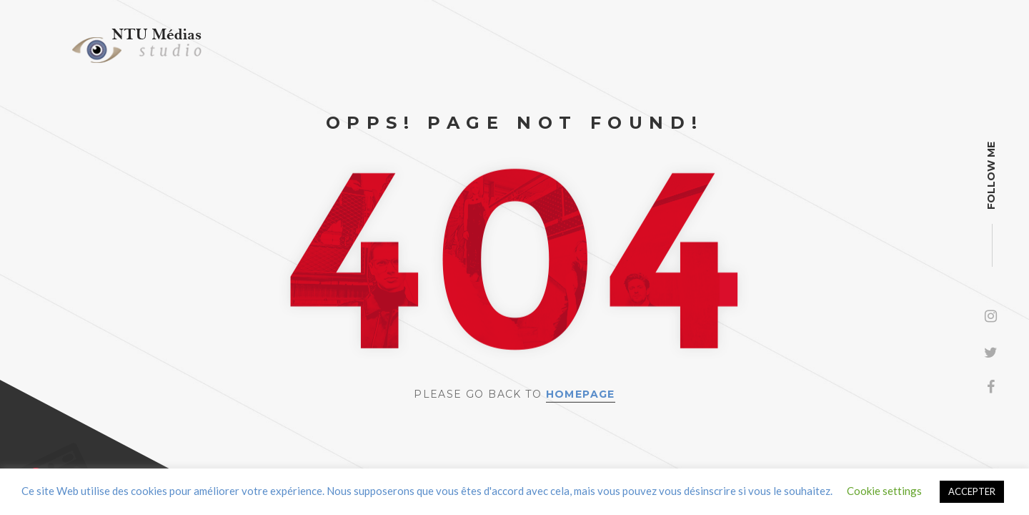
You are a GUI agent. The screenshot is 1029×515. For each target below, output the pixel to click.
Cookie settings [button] (884, 490)
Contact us (78, 474)
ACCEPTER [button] (971, 491)
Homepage (580, 394)
